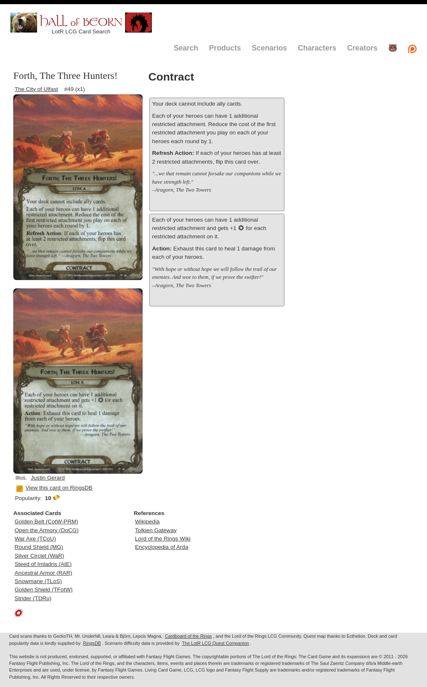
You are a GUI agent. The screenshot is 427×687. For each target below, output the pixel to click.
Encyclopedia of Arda (161, 547)
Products (225, 48)
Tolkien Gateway (156, 530)
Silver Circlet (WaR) (39, 556)
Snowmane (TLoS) (38, 581)
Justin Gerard (48, 478)
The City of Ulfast (36, 89)
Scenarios (269, 48)
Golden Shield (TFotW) (44, 589)
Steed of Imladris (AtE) (43, 564)
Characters (317, 48)
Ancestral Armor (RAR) (43, 573)
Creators (362, 48)
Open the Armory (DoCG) (46, 530)
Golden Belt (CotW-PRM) (46, 521)
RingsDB (92, 643)
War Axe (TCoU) (35, 538)
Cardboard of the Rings (188, 636)
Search (185, 48)
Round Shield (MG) (39, 547)
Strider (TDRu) (33, 598)
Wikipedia (147, 521)
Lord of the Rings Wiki (163, 538)
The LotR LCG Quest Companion (215, 643)
